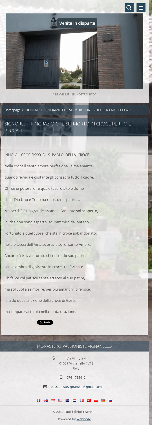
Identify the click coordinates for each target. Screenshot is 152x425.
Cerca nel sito (129, 7)
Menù (141, 7)
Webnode (84, 419)
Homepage (12, 110)
